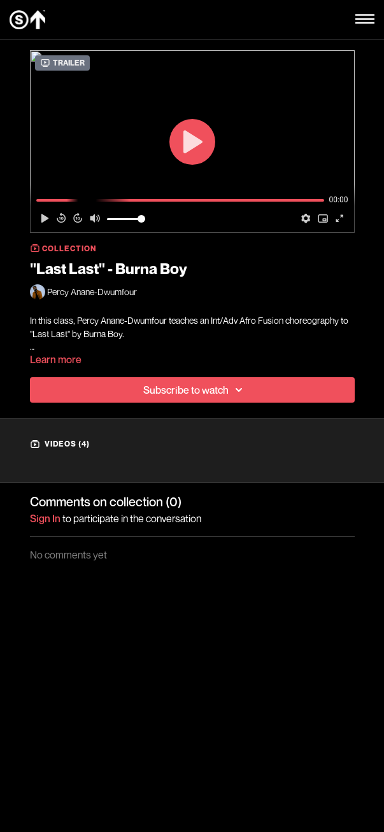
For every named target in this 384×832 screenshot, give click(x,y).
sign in (45, 518)
